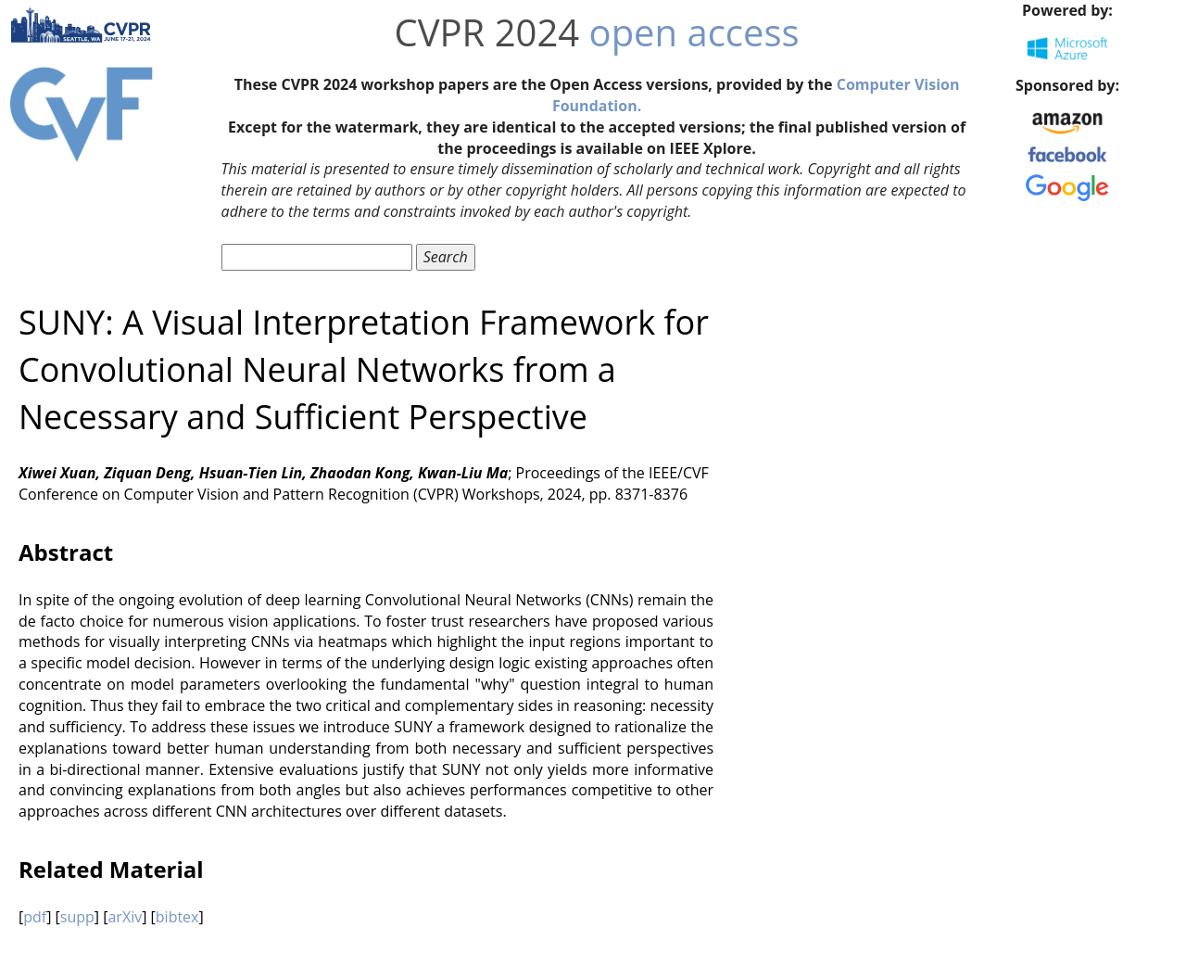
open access (694, 31)
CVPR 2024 (487, 31)
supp (77, 917)
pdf (34, 917)
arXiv (124, 917)
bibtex (177, 917)
